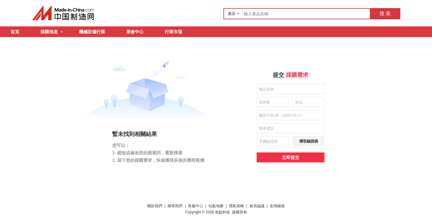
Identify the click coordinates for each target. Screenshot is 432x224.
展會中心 (135, 31)
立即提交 (290, 157)
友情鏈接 (277, 206)
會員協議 (257, 206)
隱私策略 (236, 206)
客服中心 (195, 206)
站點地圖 (216, 206)
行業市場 (173, 31)
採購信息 (51, 31)
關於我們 (154, 206)
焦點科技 (222, 212)
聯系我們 (175, 206)
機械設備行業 (92, 31)
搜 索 (385, 13)
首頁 (15, 31)
